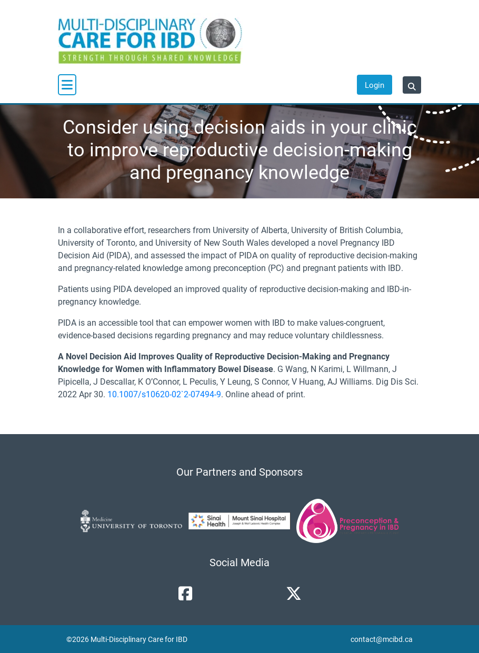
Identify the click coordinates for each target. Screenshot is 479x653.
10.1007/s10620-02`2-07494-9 (164, 393)
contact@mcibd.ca (382, 639)
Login (374, 84)
